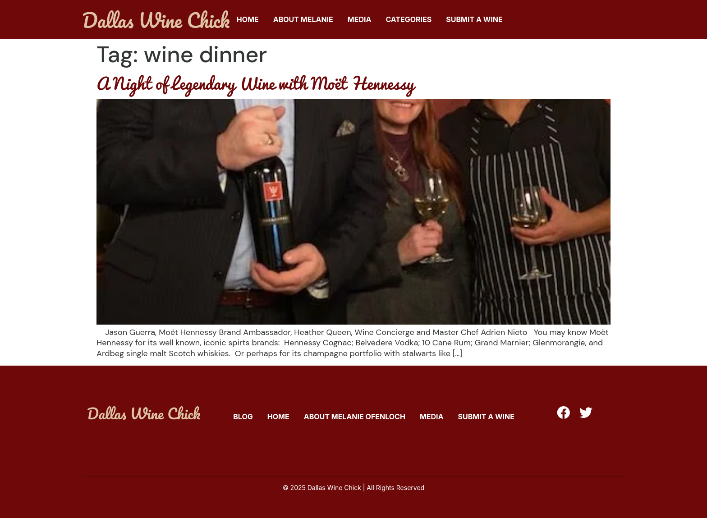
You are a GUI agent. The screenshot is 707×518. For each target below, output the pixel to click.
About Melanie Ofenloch (354, 416)
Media (360, 19)
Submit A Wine (474, 19)
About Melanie (303, 19)
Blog (243, 416)
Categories (409, 19)
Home (248, 19)
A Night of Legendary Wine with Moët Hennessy (255, 83)
